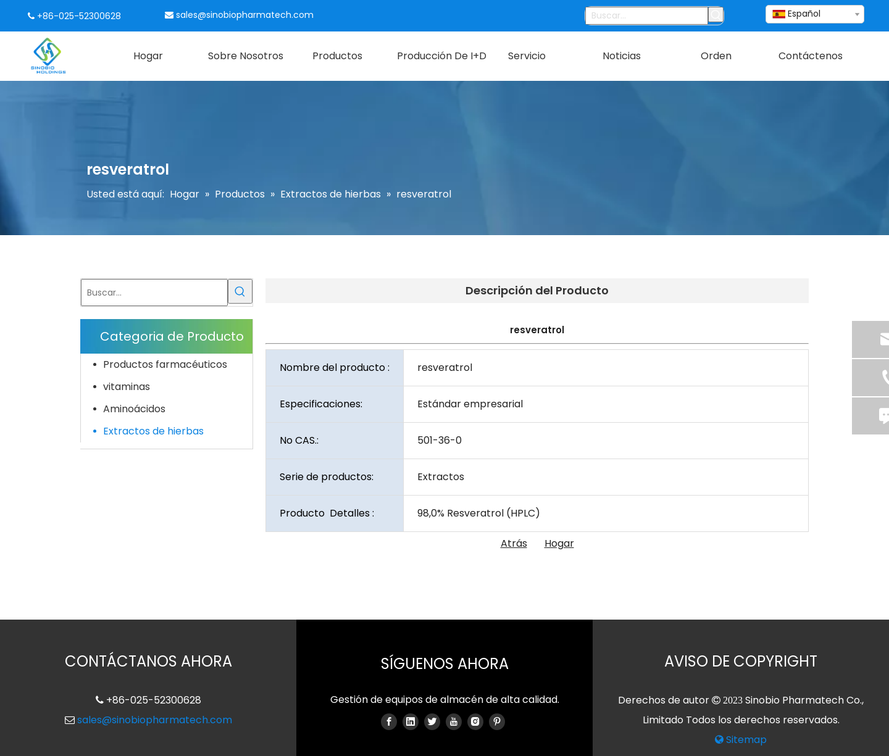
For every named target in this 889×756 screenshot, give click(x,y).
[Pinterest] (497, 721)
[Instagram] (475, 721)
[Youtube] (454, 721)
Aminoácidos (134, 409)
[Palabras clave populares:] (716, 14)
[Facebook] (389, 721)
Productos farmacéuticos (165, 364)
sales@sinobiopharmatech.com (245, 15)
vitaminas (126, 387)
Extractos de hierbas (153, 431)
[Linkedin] (411, 721)
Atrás (514, 543)
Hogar (559, 543)
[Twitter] (432, 721)
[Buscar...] (647, 16)
